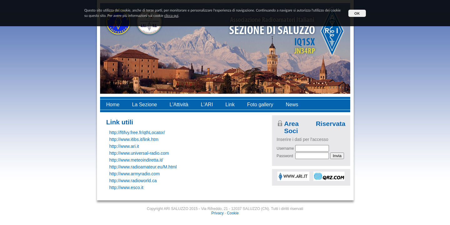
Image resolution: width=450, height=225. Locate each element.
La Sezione (144, 104)
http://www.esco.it (126, 187)
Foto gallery (260, 104)
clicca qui (171, 15)
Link (230, 104)
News (292, 104)
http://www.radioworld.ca (133, 180)
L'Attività (178, 104)
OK (357, 13)
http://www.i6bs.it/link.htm (134, 139)
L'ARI (207, 104)
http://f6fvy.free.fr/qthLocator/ (137, 132)
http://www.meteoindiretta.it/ (136, 160)
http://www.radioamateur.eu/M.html (143, 166)
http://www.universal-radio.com (139, 153)
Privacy (217, 213)
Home (113, 104)
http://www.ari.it (124, 146)
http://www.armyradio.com (134, 173)
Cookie (233, 213)
